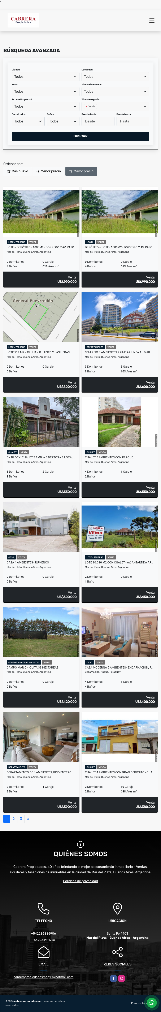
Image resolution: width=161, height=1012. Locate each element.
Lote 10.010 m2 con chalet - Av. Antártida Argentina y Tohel (119, 562)
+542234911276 (43, 940)
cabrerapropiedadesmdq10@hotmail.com (43, 977)
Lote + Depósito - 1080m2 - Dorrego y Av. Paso (40, 247)
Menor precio (48, 171)
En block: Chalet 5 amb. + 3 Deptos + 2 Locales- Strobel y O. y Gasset (41, 457)
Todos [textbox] (18, 77)
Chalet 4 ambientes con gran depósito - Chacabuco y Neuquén (119, 772)
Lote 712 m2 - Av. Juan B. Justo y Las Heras (38, 352)
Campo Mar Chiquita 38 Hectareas (32, 667)
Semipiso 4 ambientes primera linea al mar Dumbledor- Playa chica (119, 352)
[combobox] (45, 76)
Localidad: (87, 69)
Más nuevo (17, 171)
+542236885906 (43, 933)
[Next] (28, 819)
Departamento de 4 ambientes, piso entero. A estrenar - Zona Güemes (41, 772)
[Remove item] (87, 106)
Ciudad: (16, 69)
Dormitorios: (19, 114)
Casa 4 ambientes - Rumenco (28, 562)
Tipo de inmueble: (91, 84)
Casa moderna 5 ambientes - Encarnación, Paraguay (119, 667)
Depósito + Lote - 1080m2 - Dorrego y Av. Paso (118, 247)
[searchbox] (85, 113)
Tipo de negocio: (91, 99)
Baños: (51, 114)
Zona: (15, 84)
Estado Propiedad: (22, 99)
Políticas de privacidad (80, 881)
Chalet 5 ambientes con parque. (109, 457)
